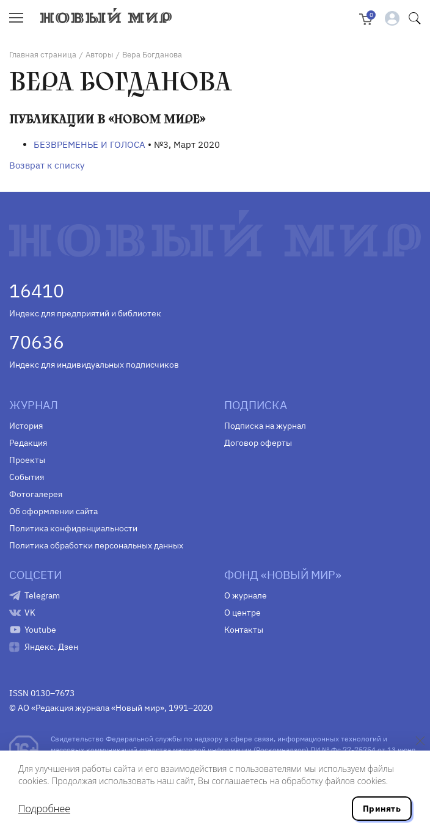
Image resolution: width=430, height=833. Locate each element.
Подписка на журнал (265, 425)
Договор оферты (258, 442)
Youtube (40, 629)
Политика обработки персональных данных (96, 545)
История (26, 425)
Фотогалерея (35, 494)
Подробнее (44, 808)
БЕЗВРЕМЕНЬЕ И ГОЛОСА (89, 144)
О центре (242, 612)
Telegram (42, 595)
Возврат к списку (46, 165)
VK (29, 612)
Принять (382, 808)
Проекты (27, 459)
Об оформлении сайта (53, 511)
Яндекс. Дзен (51, 646)
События (26, 476)
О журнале (245, 595)
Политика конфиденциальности (73, 528)
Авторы (99, 54)
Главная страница (42, 54)
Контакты (243, 629)
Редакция (28, 442)
